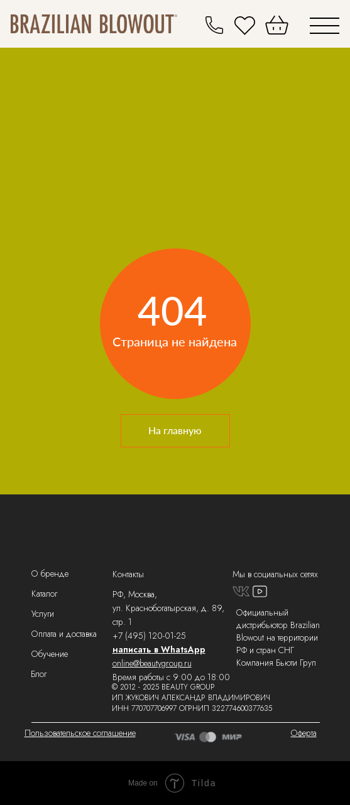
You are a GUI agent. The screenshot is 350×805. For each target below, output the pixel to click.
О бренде (49, 573)
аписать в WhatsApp (161, 649)
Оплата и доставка (64, 633)
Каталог (44, 593)
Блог (38, 674)
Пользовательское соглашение (80, 733)
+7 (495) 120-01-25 (149, 635)
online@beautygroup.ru (152, 663)
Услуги (42, 613)
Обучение (49, 654)
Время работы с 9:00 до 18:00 (171, 677)
